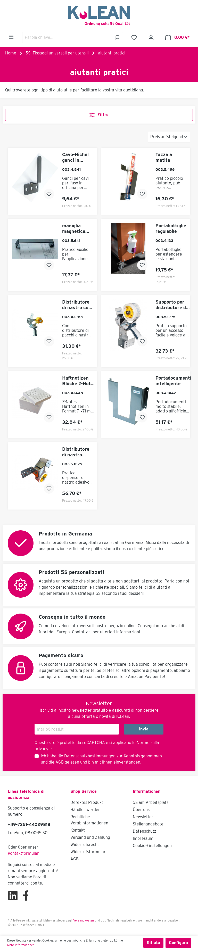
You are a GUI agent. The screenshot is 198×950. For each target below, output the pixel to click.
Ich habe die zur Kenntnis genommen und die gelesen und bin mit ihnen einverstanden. (101, 759)
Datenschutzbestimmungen (90, 756)
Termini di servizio (88, 748)
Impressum (143, 838)
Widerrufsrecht (84, 844)
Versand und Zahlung (90, 837)
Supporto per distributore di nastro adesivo (171, 305)
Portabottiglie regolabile (170, 228)
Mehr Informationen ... (22, 945)
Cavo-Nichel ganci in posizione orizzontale (75, 157)
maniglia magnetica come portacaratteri (78, 228)
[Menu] (11, 37)
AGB (59, 762)
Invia (143, 729)
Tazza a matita (163, 157)
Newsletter (143, 816)
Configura (178, 942)
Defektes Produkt (86, 802)
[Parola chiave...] (66, 37)
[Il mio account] (151, 37)
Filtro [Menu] (99, 114)
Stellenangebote (148, 824)
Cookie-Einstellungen (152, 845)
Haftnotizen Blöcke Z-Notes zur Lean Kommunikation (79, 381)
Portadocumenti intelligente (173, 380)
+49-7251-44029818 (29, 824)
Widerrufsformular (88, 851)
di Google (62, 748)
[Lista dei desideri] (134, 37)
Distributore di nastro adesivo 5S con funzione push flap (76, 452)
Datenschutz (144, 831)
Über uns (141, 809)
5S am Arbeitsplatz (151, 802)
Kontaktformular (23, 853)
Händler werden (85, 809)
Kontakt (77, 830)
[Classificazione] (169, 137)
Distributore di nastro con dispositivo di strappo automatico (76, 305)
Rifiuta (153, 942)
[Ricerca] (117, 37)
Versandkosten (83, 920)
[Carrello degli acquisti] (177, 37)
